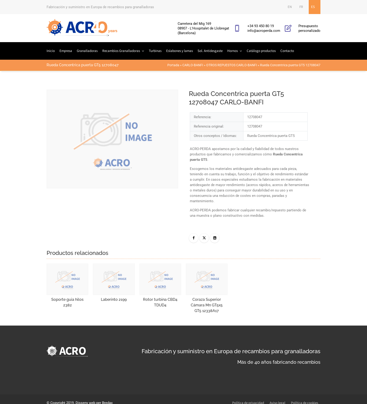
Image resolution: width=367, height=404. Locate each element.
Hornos (232, 50)
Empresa (65, 50)
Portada (173, 65)
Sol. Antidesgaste (210, 50)
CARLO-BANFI (192, 65)
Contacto (287, 50)
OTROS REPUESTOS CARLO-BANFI (231, 65)
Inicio (51, 50)
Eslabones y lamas (179, 50)
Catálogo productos (261, 50)
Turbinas (155, 50)
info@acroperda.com (263, 31)
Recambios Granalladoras (121, 50)
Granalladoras (87, 50)
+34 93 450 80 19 (260, 26)
